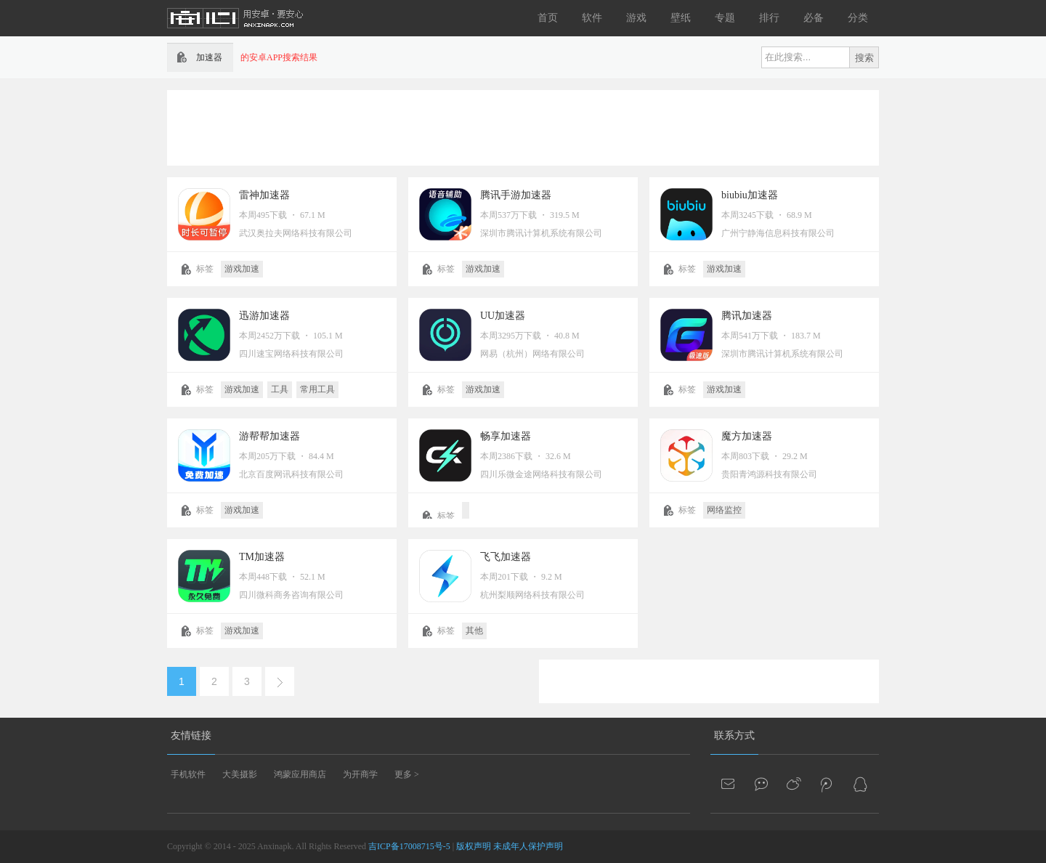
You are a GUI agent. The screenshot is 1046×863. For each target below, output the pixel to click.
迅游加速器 (264, 315)
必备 (813, 17)
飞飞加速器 (505, 556)
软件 (592, 17)
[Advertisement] (523, 126)
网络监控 (724, 510)
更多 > (406, 774)
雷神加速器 (264, 195)
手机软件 (188, 774)
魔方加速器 (746, 436)
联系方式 (734, 735)
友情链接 (191, 735)
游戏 (636, 17)
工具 (279, 389)
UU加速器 (502, 315)
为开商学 (360, 774)
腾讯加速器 (746, 315)
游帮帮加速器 (269, 436)
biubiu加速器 (749, 195)
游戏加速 (241, 269)
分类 (858, 17)
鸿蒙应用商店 (300, 774)
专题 (725, 17)
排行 (769, 17)
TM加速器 (262, 556)
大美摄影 (239, 774)
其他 (474, 630)
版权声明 (473, 846)
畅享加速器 (505, 436)
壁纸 (680, 17)
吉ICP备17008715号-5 (409, 846)
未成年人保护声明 (528, 846)
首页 (548, 17)
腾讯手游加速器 (515, 195)
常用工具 (317, 389)
